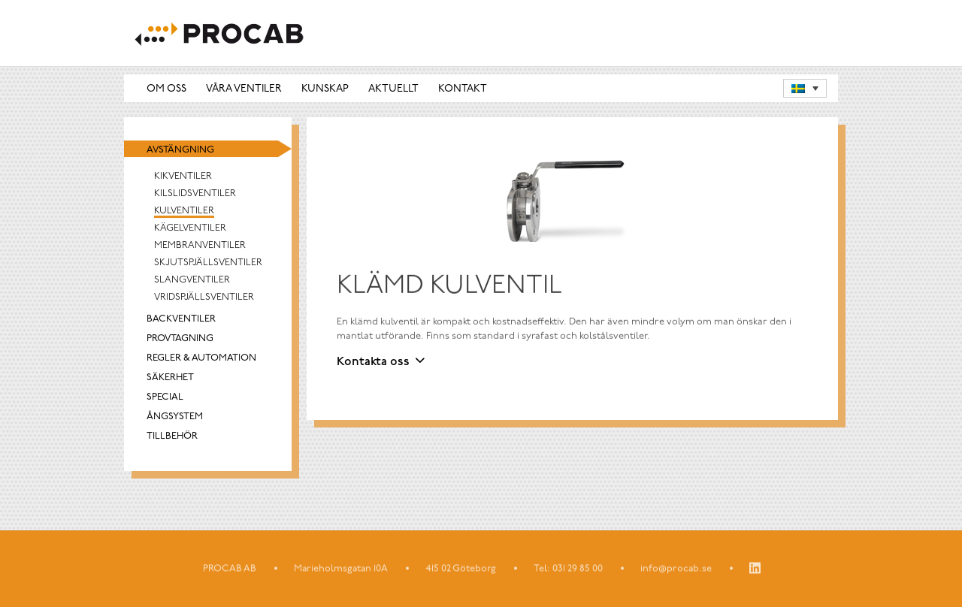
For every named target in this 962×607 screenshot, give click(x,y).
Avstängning (180, 151)
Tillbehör (172, 437)
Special (165, 398)
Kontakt (462, 89)
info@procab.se (676, 569)
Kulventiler (184, 211)
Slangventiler (192, 280)
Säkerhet (170, 378)
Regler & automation (201, 359)
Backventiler (181, 320)
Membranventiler (200, 246)
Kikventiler (183, 177)
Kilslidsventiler (195, 194)
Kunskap (325, 89)
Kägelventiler (190, 229)
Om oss (166, 89)
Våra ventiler (244, 89)
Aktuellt (393, 89)
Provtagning (180, 339)
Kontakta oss (373, 363)
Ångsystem (175, 417)
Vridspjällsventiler (204, 298)
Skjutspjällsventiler (208, 263)
